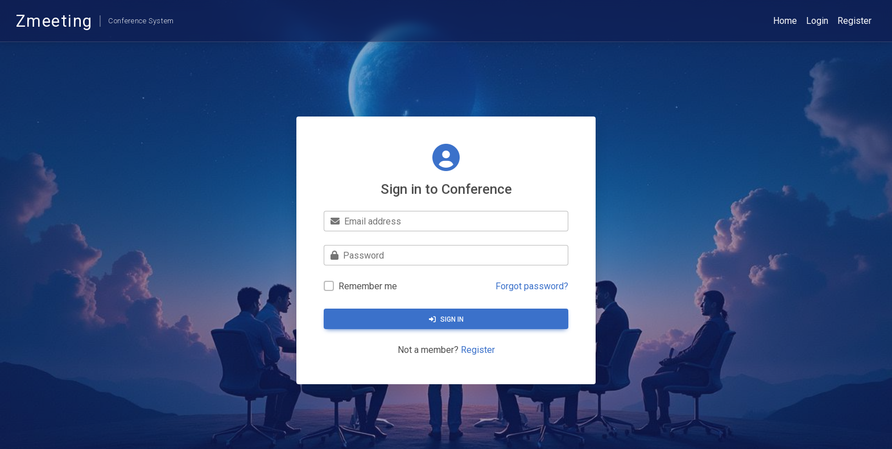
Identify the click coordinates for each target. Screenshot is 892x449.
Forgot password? (531, 286)
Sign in (446, 319)
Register (854, 20)
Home (785, 20)
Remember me (367, 286)
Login (817, 20)
